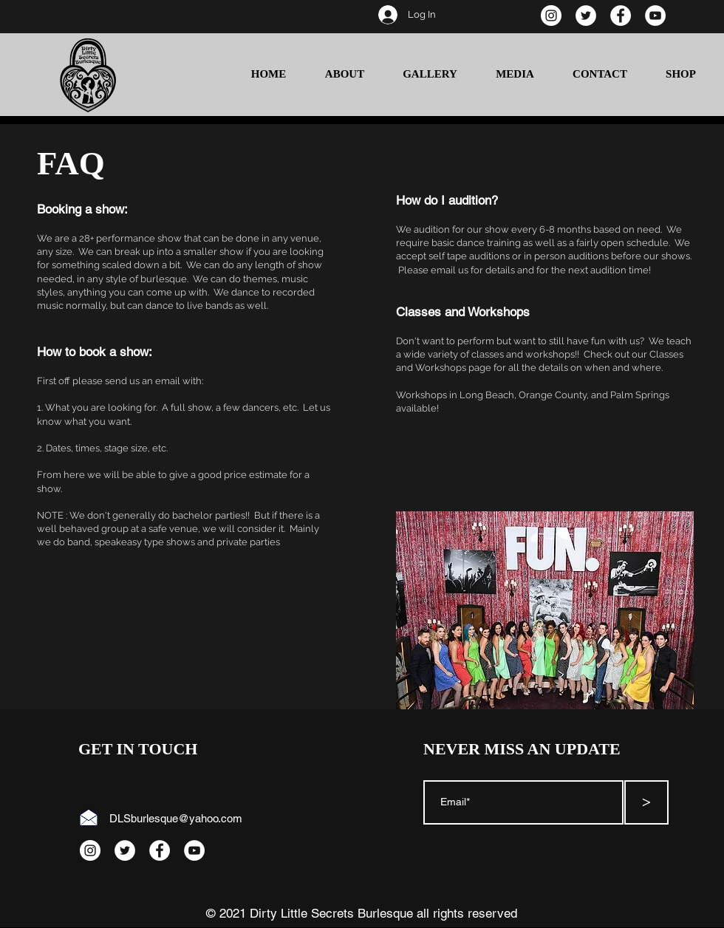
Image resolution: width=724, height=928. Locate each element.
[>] (646, 802)
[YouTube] (655, 15)
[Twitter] (586, 15)
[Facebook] (620, 15)
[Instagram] (551, 15)
